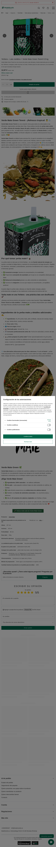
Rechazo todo (28, 441)
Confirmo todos (28, 436)
